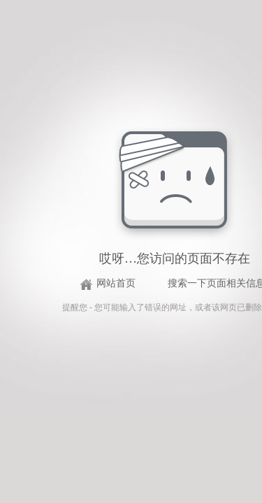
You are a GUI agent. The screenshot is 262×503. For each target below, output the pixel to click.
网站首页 (116, 283)
